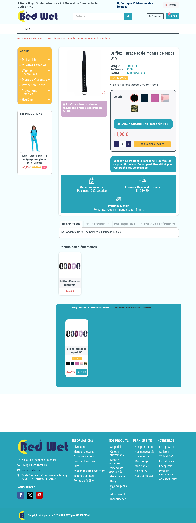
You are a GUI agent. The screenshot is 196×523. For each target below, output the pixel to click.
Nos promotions (144, 447)
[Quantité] (122, 144)
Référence (116, 69)
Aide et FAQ (142, 471)
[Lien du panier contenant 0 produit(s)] (172, 16)
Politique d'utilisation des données (135, 4)
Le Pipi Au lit (166, 447)
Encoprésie (165, 466)
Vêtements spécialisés (116, 469)
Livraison (79, 447)
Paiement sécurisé (85, 461)
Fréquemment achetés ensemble (90, 307)
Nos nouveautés (144, 451)
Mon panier (141, 466)
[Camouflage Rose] (81, 363)
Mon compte (142, 461)
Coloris (118, 97)
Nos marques (143, 456)
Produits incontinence (165, 472)
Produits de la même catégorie (133, 307)
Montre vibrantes (114, 461)
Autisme (164, 451)
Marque (115, 66)
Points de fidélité (84, 480)
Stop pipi (115, 447)
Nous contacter (88, 3)
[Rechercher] (102, 16)
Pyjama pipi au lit (118, 487)
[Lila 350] (77, 363)
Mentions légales (84, 451)
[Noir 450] (68, 363)
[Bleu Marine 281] (72, 363)
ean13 (114, 73)
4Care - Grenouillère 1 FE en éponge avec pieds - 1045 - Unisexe (34, 159)
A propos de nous (84, 456)
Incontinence (118, 499)
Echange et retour (84, 475)
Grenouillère (117, 476)
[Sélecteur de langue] (171, 5)
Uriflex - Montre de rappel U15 (70, 283)
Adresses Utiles (168, 479)
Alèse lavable (118, 494)
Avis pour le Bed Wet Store (89, 471)
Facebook (20, 495)
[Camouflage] (85, 363)
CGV (76, 466)
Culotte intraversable (117, 453)
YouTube (39, 495)
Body (113, 481)
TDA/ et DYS (166, 456)
